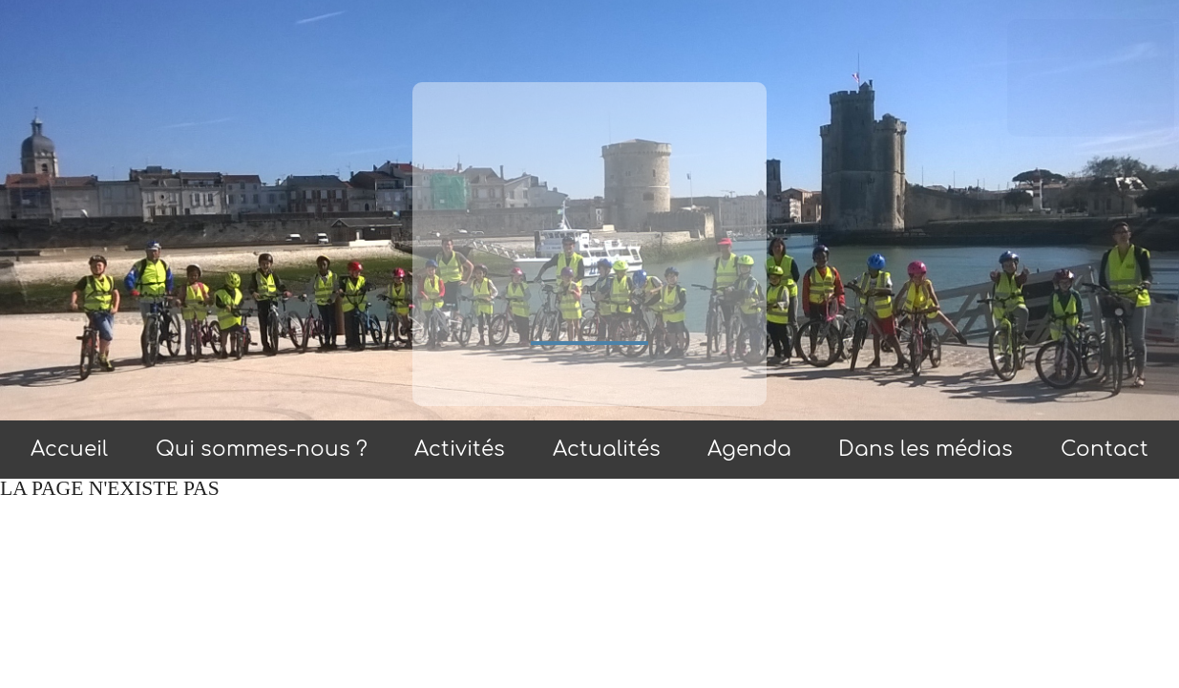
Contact (1104, 449)
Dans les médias (925, 449)
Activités (459, 449)
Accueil (69, 449)
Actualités (607, 449)
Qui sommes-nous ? (262, 449)
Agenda (749, 449)
